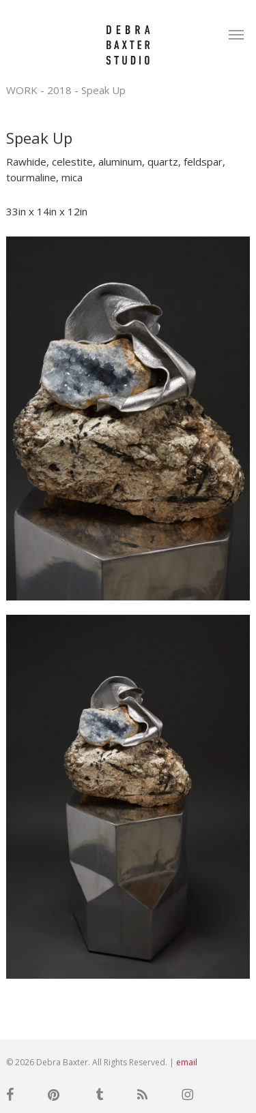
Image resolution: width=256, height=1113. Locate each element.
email (186, 1062)
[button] (236, 34)
